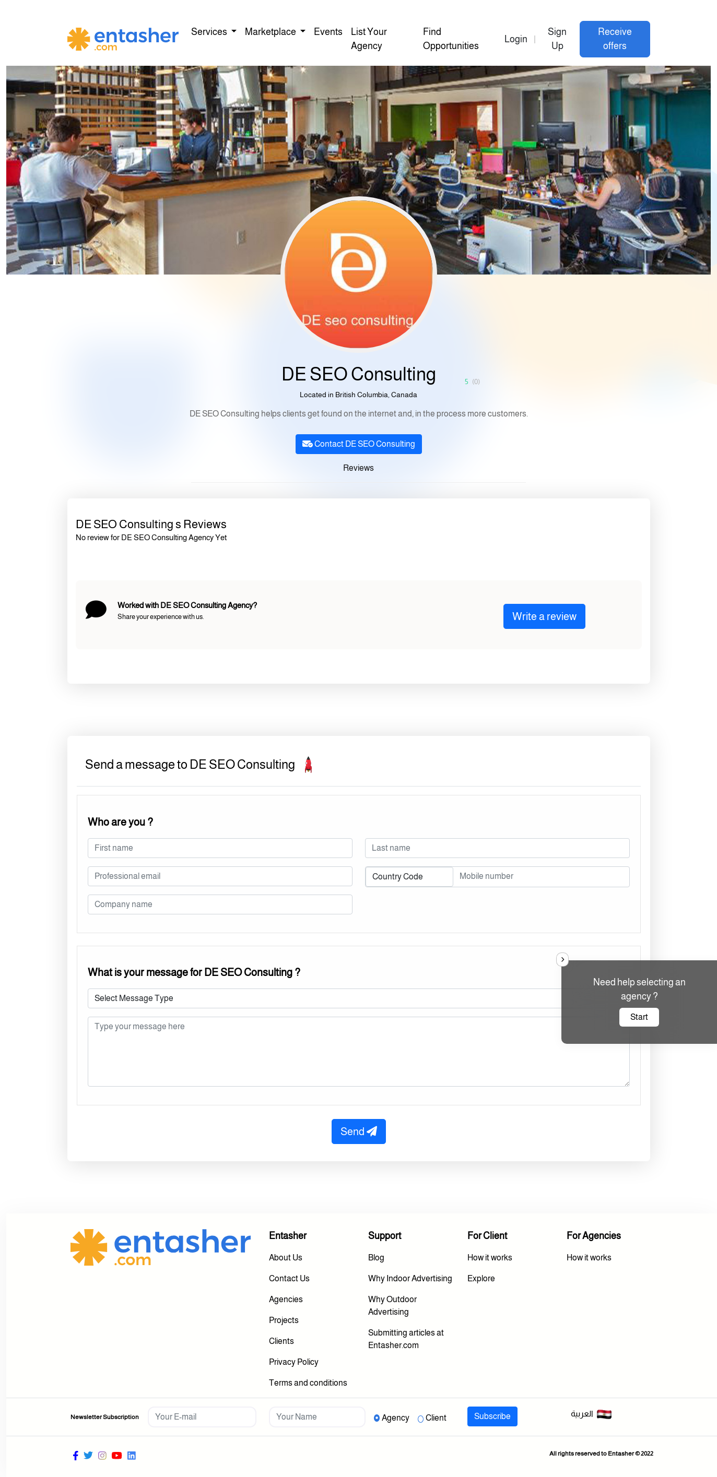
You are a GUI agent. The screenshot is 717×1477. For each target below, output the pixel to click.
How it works (489, 1257)
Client (436, 1417)
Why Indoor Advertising (410, 1278)
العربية (591, 1414)
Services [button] (210, 32)
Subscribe (492, 1416)
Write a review (544, 616)
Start (639, 1017)
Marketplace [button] (271, 32)
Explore (481, 1278)
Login (515, 39)
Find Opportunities (451, 39)
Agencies (286, 1299)
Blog (376, 1257)
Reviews (358, 467)
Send (358, 1131)
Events (328, 32)
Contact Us (289, 1278)
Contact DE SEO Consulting (358, 443)
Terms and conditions (308, 1382)
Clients (281, 1341)
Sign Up (557, 39)
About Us (285, 1257)
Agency (395, 1417)
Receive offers (615, 39)
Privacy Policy (294, 1361)
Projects (284, 1320)
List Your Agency (369, 39)
